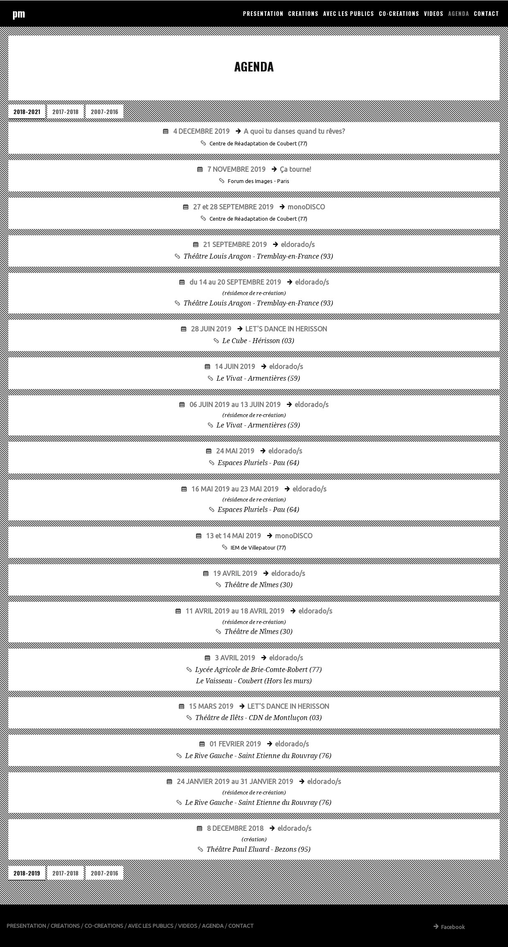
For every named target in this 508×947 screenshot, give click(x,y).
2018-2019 (26, 872)
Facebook (449, 927)
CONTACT (486, 13)
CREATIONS (303, 13)
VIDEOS (434, 13)
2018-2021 (26, 111)
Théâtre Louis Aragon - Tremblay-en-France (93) (258, 256)
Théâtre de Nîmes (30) (259, 585)
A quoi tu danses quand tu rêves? (293, 131)
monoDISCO (305, 207)
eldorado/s (297, 244)
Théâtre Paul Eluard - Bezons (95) (259, 849)
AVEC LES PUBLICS (348, 13)
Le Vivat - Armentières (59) (258, 378)
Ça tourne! (294, 169)
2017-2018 (65, 111)
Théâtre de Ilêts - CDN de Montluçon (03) (258, 718)
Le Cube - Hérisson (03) (258, 341)
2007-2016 (104, 111)
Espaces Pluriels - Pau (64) (258, 463)
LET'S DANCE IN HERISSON (285, 329)
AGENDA (458, 13)
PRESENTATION (263, 13)
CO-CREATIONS (399, 13)
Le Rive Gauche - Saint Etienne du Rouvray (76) (258, 756)
